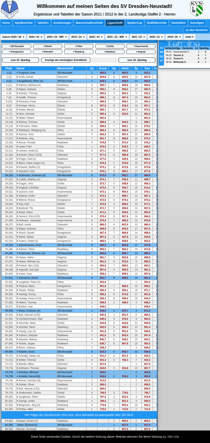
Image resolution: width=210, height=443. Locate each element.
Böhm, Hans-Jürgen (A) (31, 163)
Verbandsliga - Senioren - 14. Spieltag (187, 48)
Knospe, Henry (26, 105)
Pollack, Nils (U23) (28, 265)
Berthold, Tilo (25, 208)
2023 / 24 (78, 36)
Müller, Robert (25, 117)
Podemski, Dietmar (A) (31, 253)
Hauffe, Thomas (26, 97)
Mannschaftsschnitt (89, 22)
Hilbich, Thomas (26, 302)
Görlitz (110, 46)
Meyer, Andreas (26, 228)
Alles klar (173, 436)
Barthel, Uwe (25, 306)
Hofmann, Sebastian (29, 220)
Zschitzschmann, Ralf (29, 318)
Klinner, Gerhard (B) (29, 380)
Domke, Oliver (25, 384)
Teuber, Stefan (26, 290)
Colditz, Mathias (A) (28, 179)
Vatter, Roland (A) (27, 425)
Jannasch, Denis (27, 277)
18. (137, 60)
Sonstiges (197, 22)
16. (20, 60)
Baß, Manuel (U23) (28, 388)
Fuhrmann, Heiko (27, 126)
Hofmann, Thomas (28, 368)
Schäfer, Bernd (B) (28, 376)
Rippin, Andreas (26, 89)
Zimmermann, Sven (29, 245)
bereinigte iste (66, 60)
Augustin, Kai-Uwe (28, 269)
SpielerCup (134, 22)
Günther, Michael (28, 372)
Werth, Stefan (25, 236)
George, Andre (26, 401)
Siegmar (141, 52)
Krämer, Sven (25, 351)
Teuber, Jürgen (26, 343)
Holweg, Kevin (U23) (29, 298)
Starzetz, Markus (27, 339)
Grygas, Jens (25, 183)
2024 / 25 (35, 36)
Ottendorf (47, 52)
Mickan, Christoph (27, 429)
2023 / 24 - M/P (57, 36)
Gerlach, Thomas (27, 93)
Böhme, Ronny (26, 200)
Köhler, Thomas (26, 360)
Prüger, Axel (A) (26, 159)
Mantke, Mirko (25, 364)
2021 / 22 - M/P (117, 36)
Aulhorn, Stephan (27, 335)
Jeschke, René (26, 327)
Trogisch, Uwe (26, 72)
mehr (189, 36)
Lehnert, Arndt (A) (27, 150)
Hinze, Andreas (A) (29, 310)
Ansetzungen (62, 22)
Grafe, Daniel (25, 76)
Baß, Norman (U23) (28, 314)
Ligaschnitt (115, 22)
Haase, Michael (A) (28, 261)
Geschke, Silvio (26, 323)
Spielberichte (24, 22)
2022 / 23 (96, 36)
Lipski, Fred (24, 146)
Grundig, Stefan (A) (28, 355)
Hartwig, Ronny (26, 294)
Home (6, 22)
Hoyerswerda (141, 46)
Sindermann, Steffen (29, 392)
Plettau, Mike (25, 409)
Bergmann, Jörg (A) (28, 405)
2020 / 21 (156, 36)
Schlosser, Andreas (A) (31, 175)
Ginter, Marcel (25, 109)
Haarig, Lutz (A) (26, 331)
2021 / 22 (138, 36)
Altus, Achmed (25, 113)
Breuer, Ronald (26, 142)
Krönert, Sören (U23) (29, 154)
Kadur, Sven (24, 273)
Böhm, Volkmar (26, 347)
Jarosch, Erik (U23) (28, 216)
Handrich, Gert (26, 171)
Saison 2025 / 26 (13, 36)
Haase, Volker (25, 257)
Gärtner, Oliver (26, 249)
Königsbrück (16, 52)
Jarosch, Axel (25, 191)
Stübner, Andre (26, 195)
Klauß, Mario (25, 212)
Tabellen (43, 22)
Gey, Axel (23, 204)
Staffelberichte (157, 22)
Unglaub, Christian (28, 187)
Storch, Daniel (25, 232)
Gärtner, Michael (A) (29, 85)
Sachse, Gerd (25, 134)
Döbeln (47, 46)
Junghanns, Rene (27, 396)
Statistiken (178, 22)
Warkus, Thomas (27, 122)
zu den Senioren (197, 30)
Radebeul (109, 52)
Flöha (78, 46)
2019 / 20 (174, 36)
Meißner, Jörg (25, 138)
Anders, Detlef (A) (27, 241)
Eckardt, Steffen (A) (28, 167)
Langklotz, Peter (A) (28, 282)
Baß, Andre (24, 224)
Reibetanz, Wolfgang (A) (31, 130)
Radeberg (78, 52)
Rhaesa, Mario (26, 286)
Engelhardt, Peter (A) (30, 81)
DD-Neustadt (17, 46)
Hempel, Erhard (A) (27, 420)
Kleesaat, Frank (26, 101)
